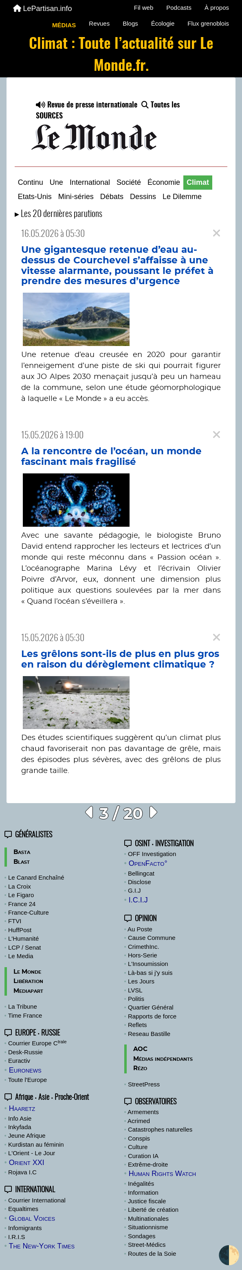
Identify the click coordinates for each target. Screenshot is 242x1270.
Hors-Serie (142, 955)
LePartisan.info (42, 8)
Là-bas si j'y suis (150, 972)
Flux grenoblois (208, 23)
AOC (140, 1049)
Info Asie (20, 1118)
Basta (21, 852)
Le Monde (27, 972)
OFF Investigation (152, 853)
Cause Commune (152, 937)
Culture (137, 1146)
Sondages (142, 1236)
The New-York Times (42, 1246)
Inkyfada (19, 1126)
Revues (99, 23)
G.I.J (134, 890)
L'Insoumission (148, 963)
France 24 (22, 903)
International (90, 182)
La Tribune (22, 1006)
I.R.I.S (16, 1236)
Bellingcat (141, 873)
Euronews (25, 1070)
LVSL (135, 990)
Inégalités (141, 1183)
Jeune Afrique (27, 1135)
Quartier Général (151, 1007)
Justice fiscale (147, 1201)
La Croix (19, 886)
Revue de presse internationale (86, 105)
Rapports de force (152, 1016)
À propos (217, 7)
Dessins (143, 197)
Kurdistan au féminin (36, 1144)
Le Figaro (21, 894)
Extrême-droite (148, 1164)
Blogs (130, 23)
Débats (111, 197)
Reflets (137, 1024)
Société (129, 182)
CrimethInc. (143, 946)
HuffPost (19, 929)
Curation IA (143, 1155)
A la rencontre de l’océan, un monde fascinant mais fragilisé (111, 457)
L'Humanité (23, 938)
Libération (28, 981)
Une (56, 182)
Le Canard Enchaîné (36, 877)
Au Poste (140, 929)
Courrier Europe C (37, 1043)
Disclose (139, 881)
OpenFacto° (148, 863)
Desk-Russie (25, 1052)
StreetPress (144, 1084)
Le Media (20, 955)
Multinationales (148, 1218)
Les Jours (141, 981)
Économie (163, 182)
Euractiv (19, 1060)
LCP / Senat (24, 947)
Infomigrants (25, 1227)
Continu (30, 182)
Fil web (144, 7)
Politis (136, 998)
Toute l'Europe (27, 1079)
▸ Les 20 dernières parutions (58, 214)
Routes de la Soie (152, 1253)
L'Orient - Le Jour (31, 1153)
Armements (143, 1111)
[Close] (216, 233)
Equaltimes (23, 1208)
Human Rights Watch (162, 1173)
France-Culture (28, 912)
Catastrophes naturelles (160, 1129)
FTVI (15, 920)
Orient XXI (26, 1162)
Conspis (139, 1138)
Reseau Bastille (149, 1033)
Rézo (140, 1068)
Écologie (163, 23)
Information (143, 1192)
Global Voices (32, 1218)
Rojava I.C (22, 1172)
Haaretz (22, 1108)
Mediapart (28, 991)
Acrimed (139, 1120)
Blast (21, 862)
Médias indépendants (163, 1059)
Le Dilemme (182, 197)
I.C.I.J (138, 900)
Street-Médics (147, 1244)
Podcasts (178, 7)
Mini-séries (76, 197)
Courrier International (37, 1200)
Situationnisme (148, 1227)
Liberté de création (153, 1209)
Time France (25, 1015)
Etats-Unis (35, 197)
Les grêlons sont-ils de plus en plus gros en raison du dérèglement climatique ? (120, 659)
